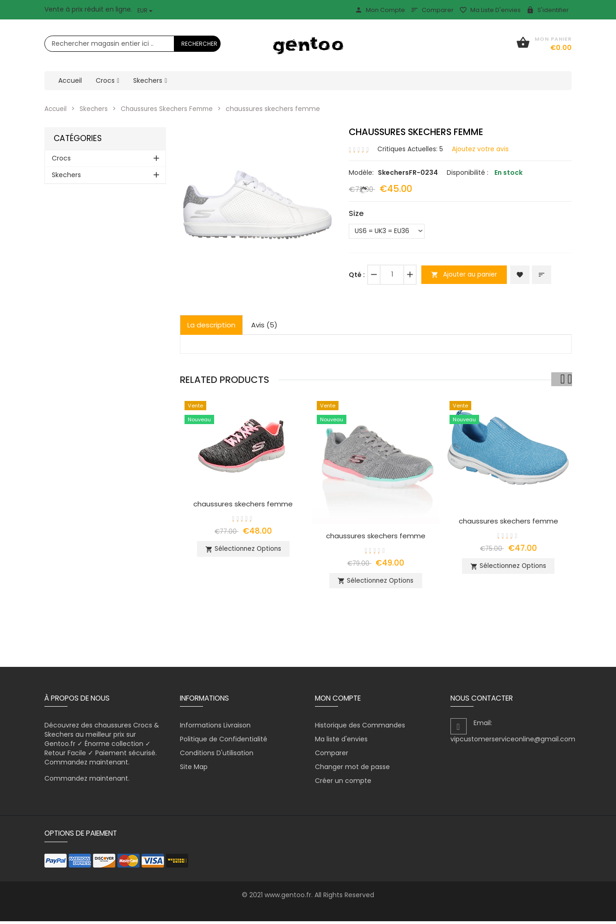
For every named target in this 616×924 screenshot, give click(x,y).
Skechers (95, 108)
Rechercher (199, 44)
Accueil (56, 108)
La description (211, 324)
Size (356, 213)
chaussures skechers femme (243, 503)
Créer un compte (343, 783)
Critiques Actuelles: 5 (410, 148)
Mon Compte (380, 10)
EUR (145, 10)
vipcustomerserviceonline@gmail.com (512, 741)
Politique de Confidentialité (223, 741)
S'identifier (547, 10)
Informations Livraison (215, 728)
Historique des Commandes (360, 728)
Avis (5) (264, 324)
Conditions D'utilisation (216, 755)
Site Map (194, 769)
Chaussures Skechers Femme (171, 108)
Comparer (432, 10)
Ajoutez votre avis (482, 148)
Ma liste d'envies (490, 10)
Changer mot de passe (352, 769)
